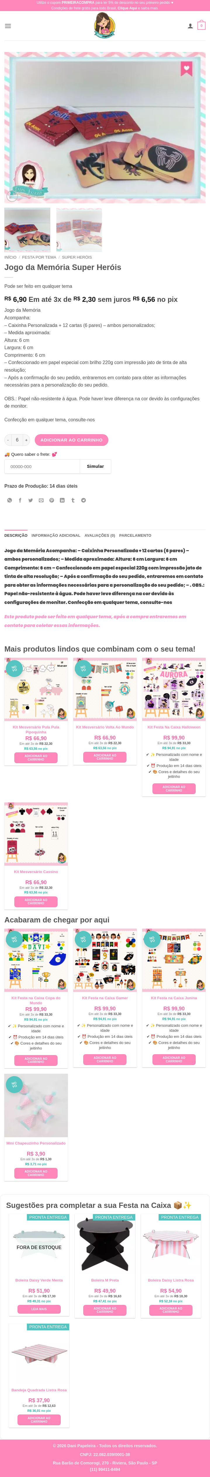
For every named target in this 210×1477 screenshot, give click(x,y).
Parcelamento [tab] (135, 535)
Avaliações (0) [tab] (100, 535)
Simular (95, 466)
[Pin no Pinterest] (52, 500)
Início (10, 257)
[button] (7, 26)
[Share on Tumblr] (73, 500)
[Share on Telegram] (83, 500)
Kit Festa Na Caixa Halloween (173, 727)
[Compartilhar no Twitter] (31, 500)
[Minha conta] (190, 25)
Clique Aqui (127, 8)
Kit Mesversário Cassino (36, 872)
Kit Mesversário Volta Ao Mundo (105, 727)
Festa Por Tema (39, 257)
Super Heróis (77, 257)
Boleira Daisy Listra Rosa (171, 1280)
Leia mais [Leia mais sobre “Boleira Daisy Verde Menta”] (39, 1309)
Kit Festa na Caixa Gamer (105, 998)
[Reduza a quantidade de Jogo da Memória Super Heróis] (7, 440)
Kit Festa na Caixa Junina (174, 998)
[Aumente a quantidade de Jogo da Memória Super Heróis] (26, 440)
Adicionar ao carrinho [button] (36, 757)
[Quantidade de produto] (17, 440)
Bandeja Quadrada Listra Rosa (39, 1390)
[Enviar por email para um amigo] (41, 500)
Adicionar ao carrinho (72, 439)
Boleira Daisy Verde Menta (39, 1280)
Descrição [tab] (15, 535)
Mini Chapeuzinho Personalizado (36, 1143)
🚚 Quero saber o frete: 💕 (30, 454)
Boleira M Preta (105, 1280)
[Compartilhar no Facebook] (20, 500)
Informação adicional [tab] (56, 535)
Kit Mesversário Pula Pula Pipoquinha (36, 729)
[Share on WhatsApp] (10, 500)
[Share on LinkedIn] (62, 500)
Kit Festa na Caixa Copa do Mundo (35, 1000)
